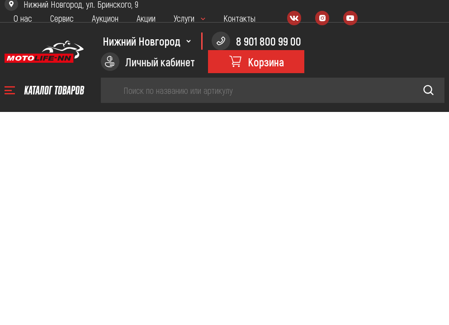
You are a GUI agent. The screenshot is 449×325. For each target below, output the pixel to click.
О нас (23, 18)
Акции (146, 18)
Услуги (184, 18)
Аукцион (105, 18)
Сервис (62, 18)
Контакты (239, 18)
